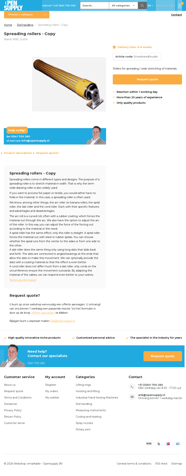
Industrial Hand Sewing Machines (97, 400)
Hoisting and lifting (88, 394)
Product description (18, 155)
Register (50, 387)
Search (142, 5)
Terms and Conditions (17, 400)
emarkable (34, 466)
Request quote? (47, 155)
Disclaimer (10, 406)
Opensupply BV (53, 466)
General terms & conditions (134, 466)
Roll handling (25, 27)
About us (9, 387)
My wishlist (52, 400)
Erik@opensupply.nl (62, 323)
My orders (51, 394)
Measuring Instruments (91, 413)
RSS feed (161, 466)
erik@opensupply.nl (151, 397)
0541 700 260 (18, 139)
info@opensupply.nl (28, 143)
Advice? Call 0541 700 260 (59, 5)
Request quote (147, 82)
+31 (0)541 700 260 (150, 387)
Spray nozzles (84, 425)
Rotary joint (83, 432)
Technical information (23, 282)
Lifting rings (83, 387)
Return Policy (12, 419)
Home (8, 27)
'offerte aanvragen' (43, 315)
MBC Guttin (20, 41)
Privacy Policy (13, 413)
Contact (176, 17)
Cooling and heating (88, 419)
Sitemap (176, 466)
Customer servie (14, 425)
